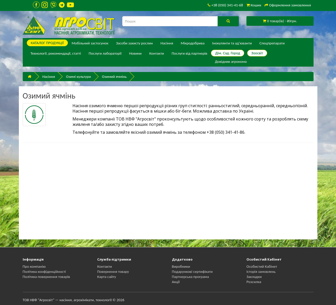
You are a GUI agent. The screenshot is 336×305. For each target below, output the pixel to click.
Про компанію (34, 266)
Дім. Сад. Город (227, 53)
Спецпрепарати (271, 43)
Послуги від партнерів (189, 53)
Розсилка (253, 281)
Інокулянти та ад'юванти (232, 43)
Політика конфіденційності (44, 271)
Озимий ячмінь (114, 76)
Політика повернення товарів (46, 276)
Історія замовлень (261, 271)
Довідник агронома (230, 61)
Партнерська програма (190, 276)
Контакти (156, 53)
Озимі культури (78, 76)
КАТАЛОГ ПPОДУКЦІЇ (47, 43)
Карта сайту (106, 276)
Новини (135, 53)
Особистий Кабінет (261, 266)
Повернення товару (113, 271)
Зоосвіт (257, 53)
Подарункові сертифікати (192, 271)
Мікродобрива (193, 43)
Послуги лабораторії (105, 53)
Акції (176, 281)
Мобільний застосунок (90, 43)
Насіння (166, 43)
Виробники (181, 266)
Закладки (254, 276)
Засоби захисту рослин (134, 43)
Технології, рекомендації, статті (56, 53)
